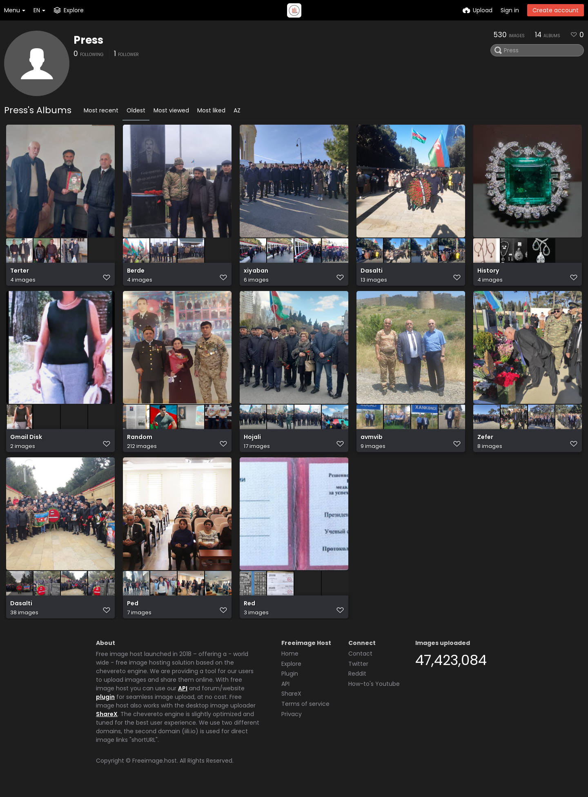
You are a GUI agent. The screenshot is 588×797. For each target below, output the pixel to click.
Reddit (357, 681)
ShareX (107, 721)
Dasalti (372, 275)
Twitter (358, 671)
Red (249, 612)
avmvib (372, 444)
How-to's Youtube (374, 691)
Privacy (291, 721)
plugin (105, 704)
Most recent (101, 110)
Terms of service (305, 711)
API (182, 696)
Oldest (136, 110)
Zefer (485, 444)
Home (289, 661)
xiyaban (256, 275)
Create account (555, 10)
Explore (291, 671)
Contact (360, 661)
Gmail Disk (26, 444)
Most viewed (171, 110)
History (488, 275)
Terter (19, 275)
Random (139, 444)
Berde (136, 275)
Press (88, 40)
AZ (237, 110)
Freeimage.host (154, 768)
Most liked (211, 110)
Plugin (289, 681)
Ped (132, 612)
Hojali (252, 444)
